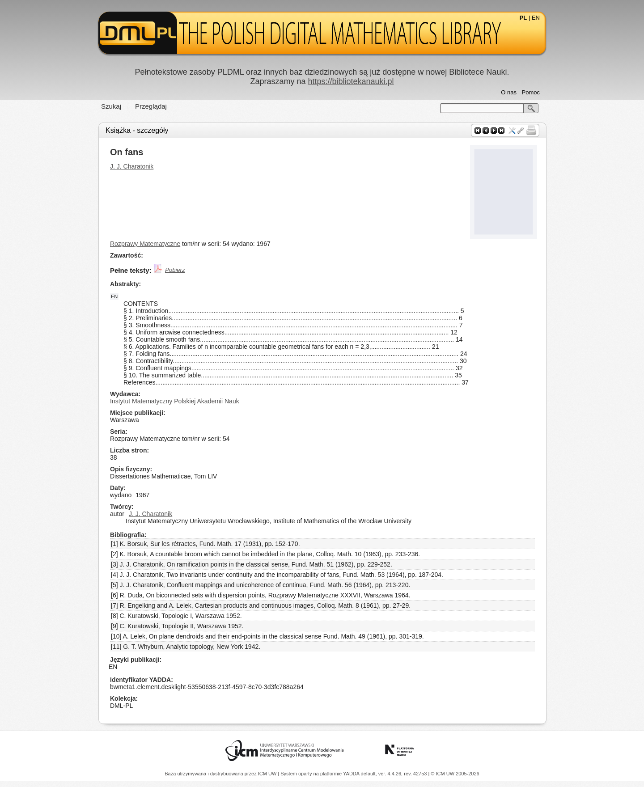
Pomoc (531, 92)
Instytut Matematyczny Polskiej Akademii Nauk (174, 401)
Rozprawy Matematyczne (145, 243)
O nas (509, 92)
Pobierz (175, 270)
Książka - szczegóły (137, 130)
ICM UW (268, 773)
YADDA (352, 773)
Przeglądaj (151, 106)
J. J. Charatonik (131, 166)
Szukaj (111, 106)
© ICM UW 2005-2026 (455, 773)
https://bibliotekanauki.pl (351, 81)
